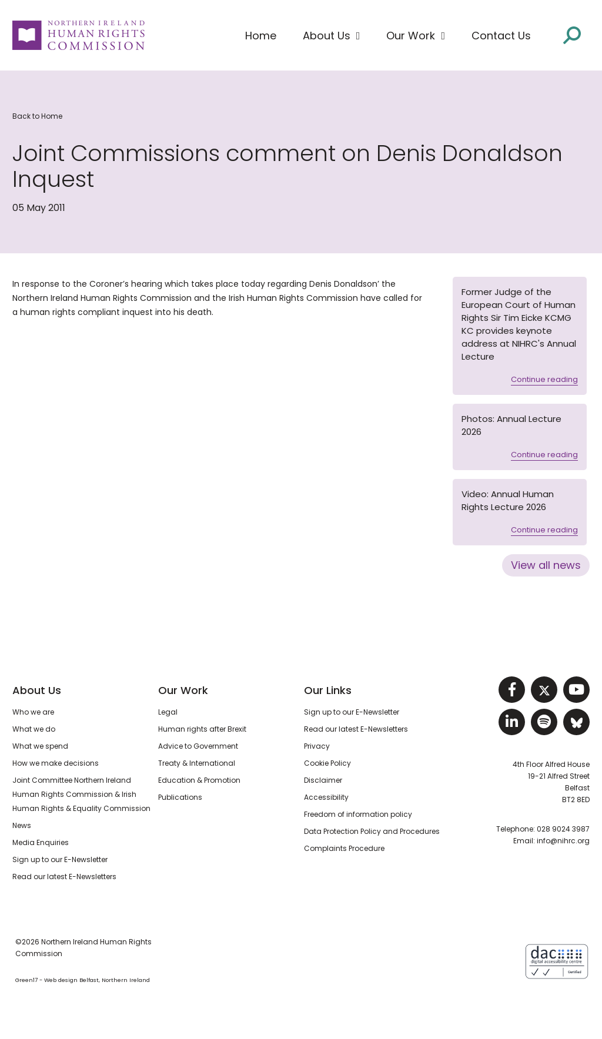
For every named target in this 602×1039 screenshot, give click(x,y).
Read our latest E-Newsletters (64, 877)
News (21, 825)
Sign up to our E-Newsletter (60, 859)
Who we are (33, 712)
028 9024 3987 (563, 829)
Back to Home (37, 116)
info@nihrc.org (563, 841)
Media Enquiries (40, 842)
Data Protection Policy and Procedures (372, 831)
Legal (168, 712)
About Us (36, 690)
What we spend (40, 746)
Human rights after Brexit (202, 729)
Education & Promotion (199, 780)
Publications (180, 797)
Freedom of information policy (358, 814)
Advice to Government (198, 746)
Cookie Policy (327, 763)
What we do (33, 729)
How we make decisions (55, 763)
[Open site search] (572, 35)
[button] (331, 36)
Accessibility (326, 797)
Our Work (183, 690)
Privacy (317, 746)
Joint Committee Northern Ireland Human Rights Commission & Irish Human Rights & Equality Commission (81, 794)
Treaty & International (196, 763)
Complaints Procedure (344, 848)
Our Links (328, 690)
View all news (546, 565)
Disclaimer (323, 780)
